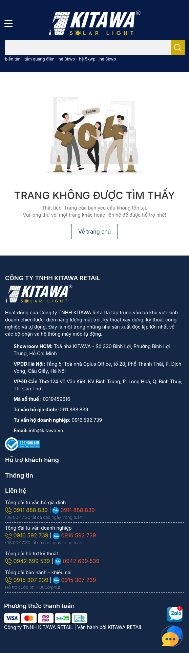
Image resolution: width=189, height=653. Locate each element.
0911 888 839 (27, 510)
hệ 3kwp (67, 59)
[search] (178, 47)
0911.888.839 (73, 409)
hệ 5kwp (87, 59)
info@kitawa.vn (46, 430)
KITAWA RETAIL (125, 627)
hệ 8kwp (108, 59)
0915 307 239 (27, 580)
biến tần (13, 59)
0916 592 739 (27, 535)
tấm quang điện (39, 59)
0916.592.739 (87, 420)
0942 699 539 (28, 561)
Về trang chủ (94, 231)
